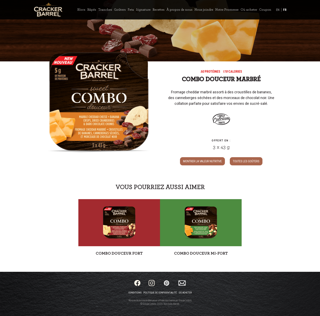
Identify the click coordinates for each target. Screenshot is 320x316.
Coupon (265, 9)
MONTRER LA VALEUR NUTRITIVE (202, 161)
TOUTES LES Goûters (246, 161)
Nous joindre (203, 9)
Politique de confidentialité (160, 292)
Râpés (91, 9)
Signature (143, 9)
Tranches (105, 9)
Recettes (158, 9)
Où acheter (249, 9)
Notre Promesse (227, 9)
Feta (131, 9)
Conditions (134, 292)
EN (277, 10)
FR (285, 10)
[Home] (48, 9)
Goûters (120, 9)
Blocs (81, 9)
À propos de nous (179, 9)
